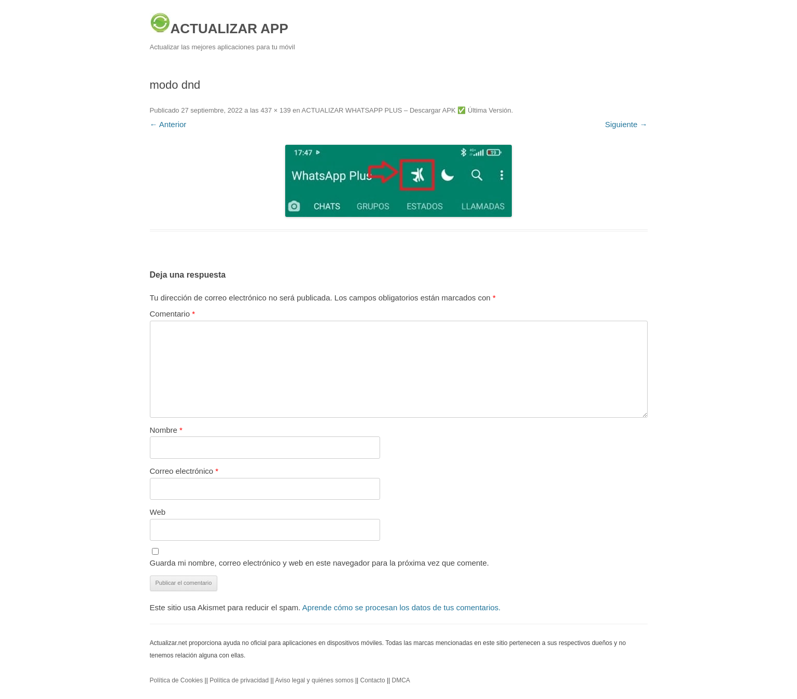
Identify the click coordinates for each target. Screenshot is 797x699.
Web (158, 512)
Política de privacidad (239, 680)
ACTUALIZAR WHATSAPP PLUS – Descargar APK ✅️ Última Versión (406, 110)
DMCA (401, 680)
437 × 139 (275, 110)
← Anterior (168, 124)
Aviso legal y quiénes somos (314, 680)
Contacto (372, 680)
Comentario (172, 313)
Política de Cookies (176, 680)
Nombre (166, 430)
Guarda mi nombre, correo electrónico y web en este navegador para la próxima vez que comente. (320, 562)
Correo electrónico (184, 471)
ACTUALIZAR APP (219, 24)
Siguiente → (626, 124)
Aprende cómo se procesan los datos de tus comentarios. (401, 607)
